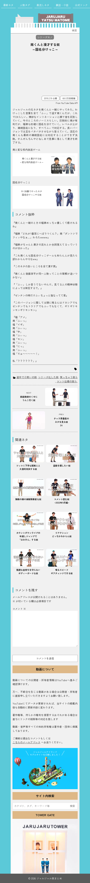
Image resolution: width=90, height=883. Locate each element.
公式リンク (81, 5)
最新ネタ (8, 5)
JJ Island (45, 772)
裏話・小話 (62, 5)
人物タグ (25, 5)
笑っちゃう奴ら (69, 377)
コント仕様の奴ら (67, 381)
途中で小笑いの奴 (26, 377)
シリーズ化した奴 (48, 377)
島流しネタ (43, 5)
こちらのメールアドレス (26, 742)
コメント (19, 608)
